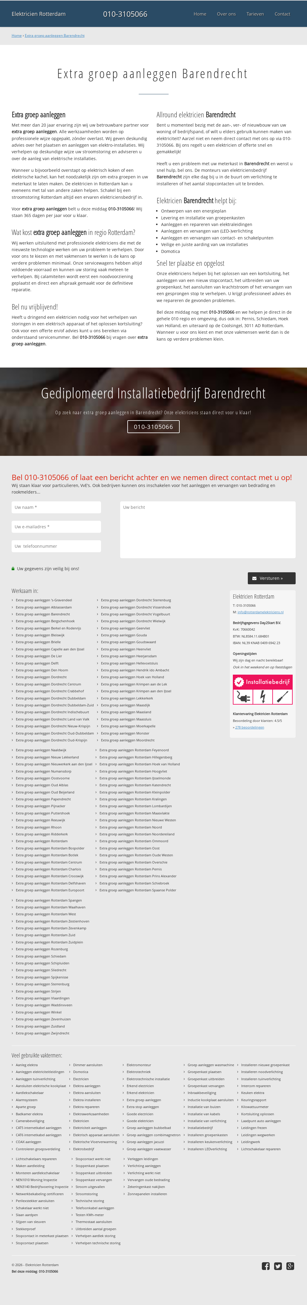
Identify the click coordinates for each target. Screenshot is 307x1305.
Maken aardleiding (30, 1165)
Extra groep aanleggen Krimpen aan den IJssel (136, 691)
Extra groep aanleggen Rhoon (39, 827)
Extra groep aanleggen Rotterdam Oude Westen (136, 855)
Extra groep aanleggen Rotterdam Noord (131, 827)
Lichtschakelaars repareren (36, 1159)
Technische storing (90, 1200)
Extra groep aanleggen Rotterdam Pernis (131, 869)
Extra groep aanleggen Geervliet (125, 628)
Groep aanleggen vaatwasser (149, 1149)
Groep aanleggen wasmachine (211, 1065)
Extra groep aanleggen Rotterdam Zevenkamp (51, 928)
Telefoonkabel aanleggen (95, 1208)
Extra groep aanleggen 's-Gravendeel (44, 600)
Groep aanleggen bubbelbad (149, 1127)
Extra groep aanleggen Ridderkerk (42, 834)
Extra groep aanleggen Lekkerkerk (127, 698)
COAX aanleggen (28, 1141)
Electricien (81, 1079)
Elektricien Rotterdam (39, 13)
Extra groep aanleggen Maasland (126, 712)
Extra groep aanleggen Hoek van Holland (132, 677)
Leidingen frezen (254, 1127)
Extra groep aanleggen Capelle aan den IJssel (50, 649)
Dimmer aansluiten (88, 1065)
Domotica (80, 1071)
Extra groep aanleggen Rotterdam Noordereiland (137, 834)
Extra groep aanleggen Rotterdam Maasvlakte (134, 813)
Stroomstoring (87, 1194)
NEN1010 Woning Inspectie (36, 1179)
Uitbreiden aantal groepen (96, 1229)
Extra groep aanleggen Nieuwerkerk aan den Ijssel (54, 764)
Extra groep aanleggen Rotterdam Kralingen (133, 799)
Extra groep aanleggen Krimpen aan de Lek (134, 684)
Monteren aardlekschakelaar (37, 1173)
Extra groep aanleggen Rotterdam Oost (130, 848)
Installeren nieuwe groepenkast (265, 1065)
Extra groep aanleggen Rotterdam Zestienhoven (52, 921)
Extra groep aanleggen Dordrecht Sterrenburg (136, 600)
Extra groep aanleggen (144, 1100)
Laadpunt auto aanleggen (261, 1121)
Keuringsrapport (253, 1100)
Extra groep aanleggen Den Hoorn (42, 670)
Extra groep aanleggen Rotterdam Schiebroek (134, 883)
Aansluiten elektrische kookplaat (41, 1086)
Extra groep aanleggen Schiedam (41, 956)
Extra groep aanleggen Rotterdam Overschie (133, 862)
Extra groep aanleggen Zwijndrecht (42, 1033)
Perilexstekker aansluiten (35, 1200)
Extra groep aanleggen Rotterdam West (46, 914)
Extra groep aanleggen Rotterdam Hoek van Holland (140, 764)
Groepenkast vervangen (206, 1086)
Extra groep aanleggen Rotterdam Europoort (50, 890)
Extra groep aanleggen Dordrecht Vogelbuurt (135, 614)
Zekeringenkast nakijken (146, 1186)
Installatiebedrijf (200, 1127)
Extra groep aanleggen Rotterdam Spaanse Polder (138, 890)
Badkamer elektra (29, 1114)
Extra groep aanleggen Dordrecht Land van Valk (52, 719)
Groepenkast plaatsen (205, 1071)
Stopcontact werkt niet (93, 1159)
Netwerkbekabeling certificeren (40, 1194)
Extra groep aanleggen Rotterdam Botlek (47, 855)
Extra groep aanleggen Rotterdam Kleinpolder (135, 792)
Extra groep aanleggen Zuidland (40, 1026)
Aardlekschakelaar (30, 1092)
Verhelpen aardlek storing (95, 1235)
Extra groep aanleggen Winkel (39, 1012)
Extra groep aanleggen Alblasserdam (44, 607)
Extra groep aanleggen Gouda (124, 635)
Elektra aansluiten (87, 1092)
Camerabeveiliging (30, 1121)
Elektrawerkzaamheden (91, 1114)
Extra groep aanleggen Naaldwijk (41, 750)
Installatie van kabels (204, 1114)
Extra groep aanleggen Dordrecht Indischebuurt (52, 712)
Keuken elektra (252, 1092)
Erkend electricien (140, 1086)
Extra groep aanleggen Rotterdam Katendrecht (135, 785)
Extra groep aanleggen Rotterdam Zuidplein (49, 942)
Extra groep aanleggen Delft (37, 663)
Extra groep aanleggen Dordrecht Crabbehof (50, 691)
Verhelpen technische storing (98, 1243)
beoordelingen (249, 727)
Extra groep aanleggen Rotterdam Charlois (48, 869)
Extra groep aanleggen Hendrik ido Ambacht (135, 670)
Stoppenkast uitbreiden (94, 1173)
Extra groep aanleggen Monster (125, 733)
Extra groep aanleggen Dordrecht (41, 677)
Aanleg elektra (27, 1065)
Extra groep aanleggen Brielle (38, 642)
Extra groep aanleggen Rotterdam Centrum (49, 862)
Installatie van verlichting (207, 1121)
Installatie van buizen (204, 1106)
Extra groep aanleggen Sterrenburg (42, 984)
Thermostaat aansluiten (94, 1221)
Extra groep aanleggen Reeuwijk (40, 820)
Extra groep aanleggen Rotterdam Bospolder (50, 848)
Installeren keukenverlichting (210, 1141)
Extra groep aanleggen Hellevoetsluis (129, 663)
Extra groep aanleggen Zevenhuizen (43, 1019)
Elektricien (81, 1121)
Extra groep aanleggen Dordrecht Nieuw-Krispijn (53, 726)
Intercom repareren (256, 1086)
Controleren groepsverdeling (38, 1149)
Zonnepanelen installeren (147, 1194)
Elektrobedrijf (83, 1149)
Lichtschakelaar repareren (261, 1149)
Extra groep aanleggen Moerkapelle (128, 726)
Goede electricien (140, 1114)
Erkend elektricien (140, 1092)
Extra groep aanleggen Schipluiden (42, 963)
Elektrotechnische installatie (148, 1079)
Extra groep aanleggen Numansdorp (43, 771)
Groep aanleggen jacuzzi (145, 1141)
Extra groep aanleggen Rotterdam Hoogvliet (133, 771)
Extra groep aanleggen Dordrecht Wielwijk (133, 621)
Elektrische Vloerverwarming (95, 1141)
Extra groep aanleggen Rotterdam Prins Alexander (138, 876)
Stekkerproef (26, 1229)
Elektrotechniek (139, 1071)
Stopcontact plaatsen (32, 1243)
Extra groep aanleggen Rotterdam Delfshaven (51, 883)
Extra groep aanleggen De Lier (39, 656)
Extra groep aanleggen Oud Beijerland (45, 792)
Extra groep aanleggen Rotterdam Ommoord (134, 841)
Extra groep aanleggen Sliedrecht (41, 970)
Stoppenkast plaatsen (92, 1165)
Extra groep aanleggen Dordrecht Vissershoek (136, 607)
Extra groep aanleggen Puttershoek (43, 813)
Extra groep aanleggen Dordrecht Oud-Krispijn (51, 740)
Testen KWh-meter (90, 1215)
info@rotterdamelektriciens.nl (261, 612)
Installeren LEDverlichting (207, 1149)
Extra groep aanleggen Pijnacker (40, 806)
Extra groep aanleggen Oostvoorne (43, 778)
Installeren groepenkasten (208, 1135)
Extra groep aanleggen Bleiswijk (40, 635)
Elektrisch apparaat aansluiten (96, 1135)
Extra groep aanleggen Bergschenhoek (45, 621)
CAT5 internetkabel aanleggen (39, 1127)
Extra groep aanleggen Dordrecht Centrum (48, 684)
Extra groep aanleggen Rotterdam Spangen (49, 900)
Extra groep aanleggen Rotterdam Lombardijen (136, 806)
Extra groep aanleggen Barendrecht (55, 35)
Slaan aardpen (27, 1215)
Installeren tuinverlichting (261, 1079)
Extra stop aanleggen (143, 1106)
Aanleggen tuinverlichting (35, 1079)
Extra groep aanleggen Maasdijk (125, 705)
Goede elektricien (140, 1121)
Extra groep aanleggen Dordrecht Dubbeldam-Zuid (55, 705)
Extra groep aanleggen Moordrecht (128, 740)
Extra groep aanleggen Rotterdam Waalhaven (50, 907)
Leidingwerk (250, 1141)
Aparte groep (26, 1106)
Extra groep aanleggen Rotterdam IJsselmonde (135, 778)
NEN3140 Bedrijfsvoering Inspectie (42, 1186)
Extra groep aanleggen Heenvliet (126, 649)
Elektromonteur (139, 1065)
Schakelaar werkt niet (32, 1208)
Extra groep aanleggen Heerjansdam (129, 656)
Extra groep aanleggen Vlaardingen (43, 998)
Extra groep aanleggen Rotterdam (42, 841)
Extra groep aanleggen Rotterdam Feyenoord (134, 750)
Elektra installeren (87, 1100)
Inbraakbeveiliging (202, 1092)
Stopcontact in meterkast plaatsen (42, 1235)
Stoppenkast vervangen (94, 1179)
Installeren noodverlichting (262, 1071)
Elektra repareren (86, 1106)
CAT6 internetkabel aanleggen (39, 1135)
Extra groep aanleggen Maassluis (126, 719)
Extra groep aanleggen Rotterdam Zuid (45, 935)
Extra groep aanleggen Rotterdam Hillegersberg (136, 757)
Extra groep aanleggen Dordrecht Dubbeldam (51, 698)
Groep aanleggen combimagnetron (154, 1135)
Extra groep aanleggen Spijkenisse (42, 977)
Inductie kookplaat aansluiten (211, 1100)
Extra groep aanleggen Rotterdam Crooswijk (50, 876)
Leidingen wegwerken (258, 1135)
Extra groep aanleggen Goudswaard (128, 642)
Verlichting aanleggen (144, 1165)
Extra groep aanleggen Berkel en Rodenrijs (48, 628)
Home (17, 35)
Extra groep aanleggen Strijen (38, 991)
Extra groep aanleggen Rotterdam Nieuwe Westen (138, 820)
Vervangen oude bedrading (149, 1179)
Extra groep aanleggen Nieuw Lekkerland (47, 757)
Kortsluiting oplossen (257, 1114)
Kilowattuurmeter (254, 1106)
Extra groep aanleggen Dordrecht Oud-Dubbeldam (55, 733)
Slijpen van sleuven (31, 1221)
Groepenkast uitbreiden (206, 1079)
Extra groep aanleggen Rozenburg (42, 949)
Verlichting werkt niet (144, 1173)
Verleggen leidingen (143, 1159)
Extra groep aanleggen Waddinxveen (44, 1005)
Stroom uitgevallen (90, 1186)
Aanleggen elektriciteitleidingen (40, 1071)
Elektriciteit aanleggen (90, 1127)
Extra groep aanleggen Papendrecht (43, 799)
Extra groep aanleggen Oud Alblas (42, 785)
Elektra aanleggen (86, 1086)
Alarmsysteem (26, 1100)
